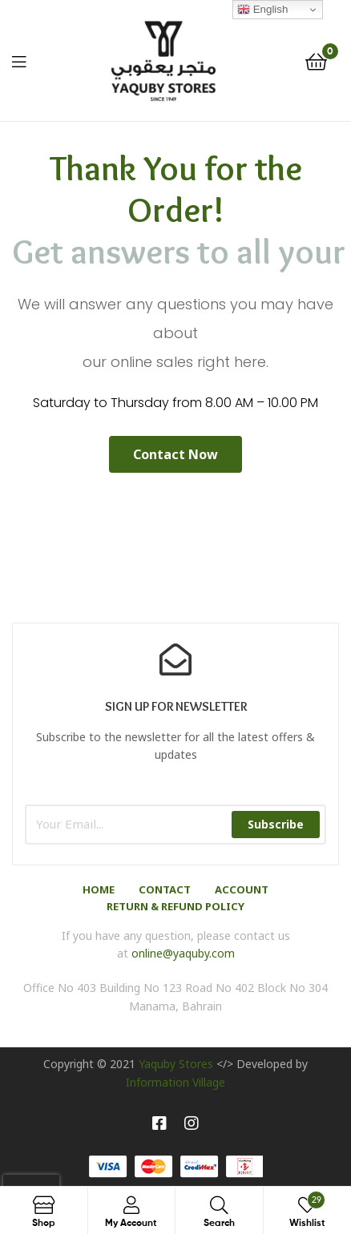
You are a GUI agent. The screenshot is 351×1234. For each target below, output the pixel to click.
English (262, 9)
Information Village (175, 1082)
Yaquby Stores (176, 1063)
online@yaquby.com (183, 953)
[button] (175, 454)
